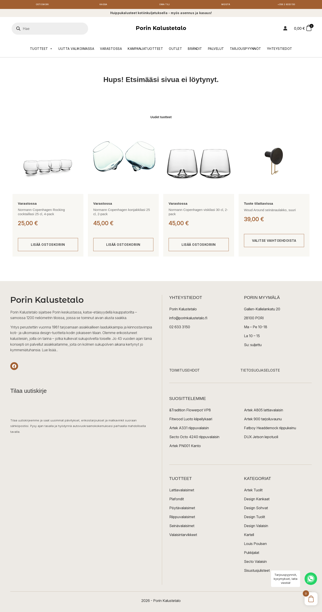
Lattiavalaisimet (181, 491)
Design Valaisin (256, 527)
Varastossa (111, 49)
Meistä (226, 5)
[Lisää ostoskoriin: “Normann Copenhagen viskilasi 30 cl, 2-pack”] (199, 245)
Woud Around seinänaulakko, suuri (270, 211)
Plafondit (176, 500)
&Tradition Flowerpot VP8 (190, 411)
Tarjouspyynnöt (245, 49)
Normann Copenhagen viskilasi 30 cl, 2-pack (198, 213)
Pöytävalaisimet (182, 509)
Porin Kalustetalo (161, 29)
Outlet (175, 49)
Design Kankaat (256, 500)
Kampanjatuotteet (145, 49)
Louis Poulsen (255, 545)
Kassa (103, 5)
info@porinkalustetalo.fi (188, 319)
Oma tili (164, 5)
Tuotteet (41, 49)
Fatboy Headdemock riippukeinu (270, 429)
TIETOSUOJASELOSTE (260, 371)
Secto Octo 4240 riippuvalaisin (194, 438)
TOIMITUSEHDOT (184, 371)
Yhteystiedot (279, 49)
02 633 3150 (179, 328)
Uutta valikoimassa (76, 49)
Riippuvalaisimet (182, 518)
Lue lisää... (50, 351)
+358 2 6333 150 (287, 5)
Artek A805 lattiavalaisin (263, 411)
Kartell (249, 536)
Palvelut (216, 49)
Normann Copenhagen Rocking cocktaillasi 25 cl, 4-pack (41, 213)
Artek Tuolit (253, 491)
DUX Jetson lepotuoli (261, 438)
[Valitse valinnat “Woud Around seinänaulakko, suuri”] (274, 241)
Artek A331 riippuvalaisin (189, 429)
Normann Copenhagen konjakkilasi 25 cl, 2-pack (121, 213)
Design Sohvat (256, 509)
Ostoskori (42, 5)
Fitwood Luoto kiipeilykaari (190, 420)
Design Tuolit (254, 518)
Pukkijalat (251, 553)
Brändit (195, 49)
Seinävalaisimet (181, 527)
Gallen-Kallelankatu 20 (262, 310)
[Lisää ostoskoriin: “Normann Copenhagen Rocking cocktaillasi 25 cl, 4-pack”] (48, 245)
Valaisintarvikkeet (183, 536)
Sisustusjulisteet (257, 571)
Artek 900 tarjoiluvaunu (263, 420)
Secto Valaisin (255, 562)
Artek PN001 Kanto (185, 447)
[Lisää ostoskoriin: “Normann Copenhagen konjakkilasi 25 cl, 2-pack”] (123, 245)
